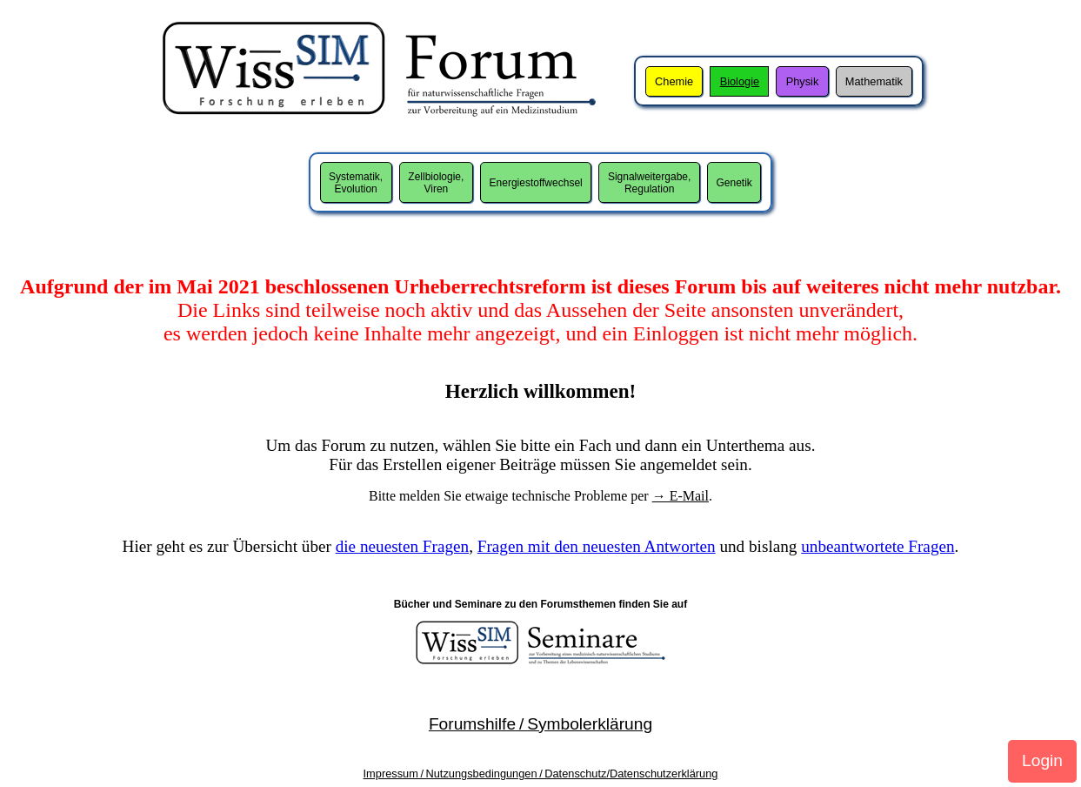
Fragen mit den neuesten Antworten (596, 546)
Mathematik (874, 81)
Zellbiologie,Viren (436, 183)
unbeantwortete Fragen (877, 546)
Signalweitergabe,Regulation (649, 183)
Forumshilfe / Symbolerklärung (540, 724)
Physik (802, 81)
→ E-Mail (680, 495)
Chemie (674, 81)
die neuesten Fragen (402, 546)
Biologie (740, 81)
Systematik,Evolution (356, 183)
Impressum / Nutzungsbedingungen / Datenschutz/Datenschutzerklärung (541, 773)
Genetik (734, 183)
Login (1042, 760)
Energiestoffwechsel (536, 183)
